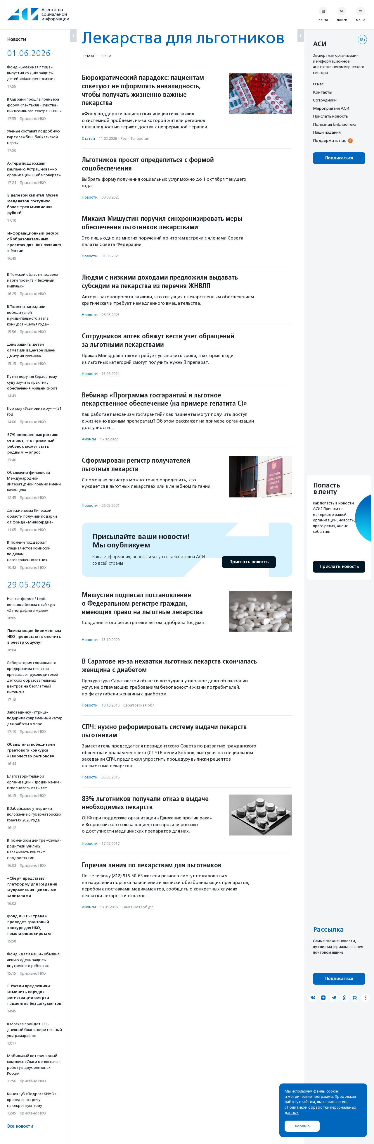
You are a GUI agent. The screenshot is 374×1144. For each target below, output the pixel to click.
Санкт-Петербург (137, 907)
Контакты (322, 92)
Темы (88, 56)
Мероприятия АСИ (331, 108)
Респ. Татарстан (135, 138)
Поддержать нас (329, 140)
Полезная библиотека (334, 124)
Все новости (20, 1126)
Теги (106, 56)
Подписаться (339, 158)
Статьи (88, 138)
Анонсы (89, 439)
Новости (90, 197)
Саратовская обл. (139, 705)
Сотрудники (325, 100)
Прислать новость (249, 562)
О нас (318, 84)
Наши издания (327, 132)
